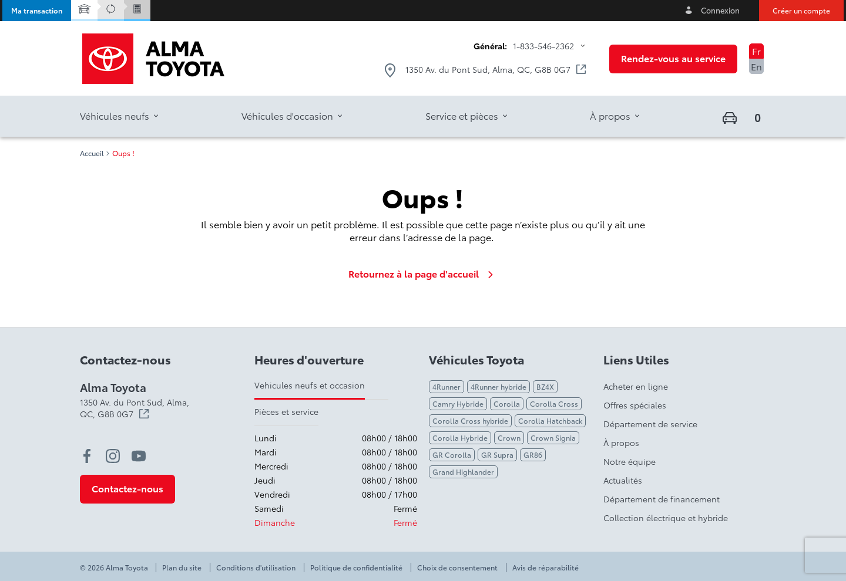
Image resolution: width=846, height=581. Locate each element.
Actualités (622, 480)
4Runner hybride (498, 386)
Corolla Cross (554, 403)
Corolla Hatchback (550, 420)
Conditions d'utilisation (256, 567)
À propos (621, 442)
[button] (36, 10)
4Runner (446, 386)
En (756, 66)
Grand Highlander (463, 472)
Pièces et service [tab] (286, 411)
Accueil (92, 153)
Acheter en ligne (635, 386)
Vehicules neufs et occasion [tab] (309, 385)
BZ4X (545, 386)
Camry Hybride (458, 403)
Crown (509, 437)
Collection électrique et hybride (665, 517)
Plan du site (182, 567)
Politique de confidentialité (356, 567)
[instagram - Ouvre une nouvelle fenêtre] (113, 456)
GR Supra (497, 455)
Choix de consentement (457, 567)
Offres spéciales (634, 405)
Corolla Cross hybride (470, 420)
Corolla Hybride (460, 437)
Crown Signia (553, 437)
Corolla (507, 403)
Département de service (650, 424)
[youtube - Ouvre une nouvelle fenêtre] (139, 456)
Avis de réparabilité (545, 567)
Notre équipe (629, 461)
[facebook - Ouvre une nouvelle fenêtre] (87, 456)
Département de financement (661, 499)
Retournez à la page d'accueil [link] (423, 273)
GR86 (532, 455)
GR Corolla (451, 455)
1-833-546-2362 (543, 46)
